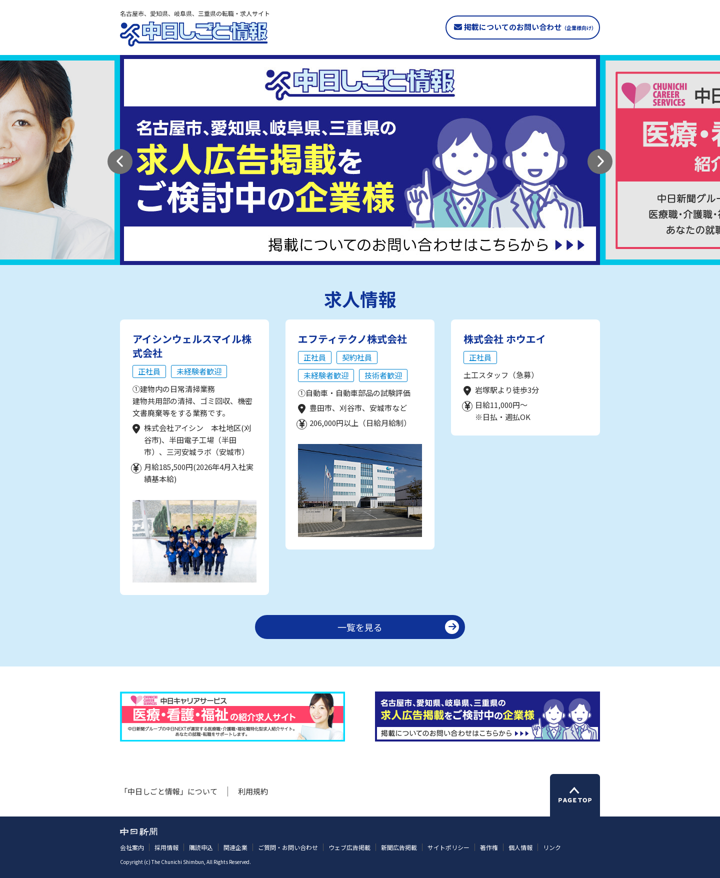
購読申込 (201, 847)
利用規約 (253, 791)
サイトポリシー (449, 847)
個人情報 (520, 847)
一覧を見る (360, 627)
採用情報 (166, 847)
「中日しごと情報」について (169, 791)
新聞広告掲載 (399, 847)
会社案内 (132, 847)
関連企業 (236, 847)
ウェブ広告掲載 (349, 847)
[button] (120, 161)
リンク (552, 847)
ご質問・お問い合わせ (288, 847)
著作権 (489, 847)
